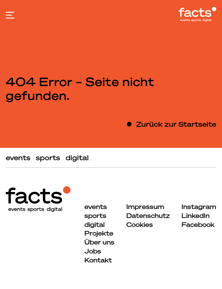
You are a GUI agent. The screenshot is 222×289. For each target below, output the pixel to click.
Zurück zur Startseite (176, 124)
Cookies (139, 224)
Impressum (145, 206)
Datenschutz (148, 215)
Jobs (92, 251)
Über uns (99, 242)
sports (48, 157)
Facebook (198, 224)
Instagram (199, 206)
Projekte (98, 233)
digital (77, 157)
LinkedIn (196, 215)
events (18, 157)
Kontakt (98, 260)
